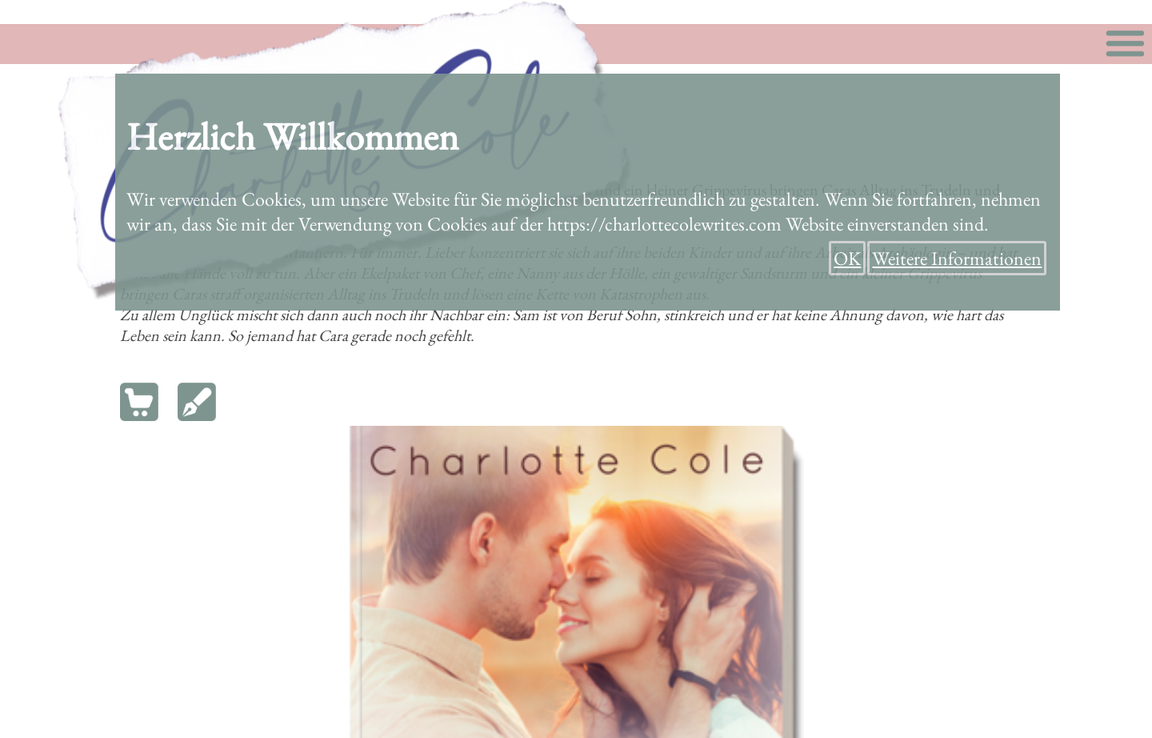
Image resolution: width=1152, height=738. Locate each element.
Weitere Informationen (957, 258)
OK (847, 258)
